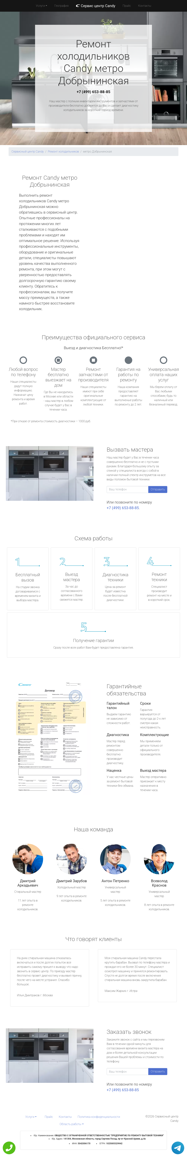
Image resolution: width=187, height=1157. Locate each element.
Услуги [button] (40, 5)
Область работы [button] (70, 1124)
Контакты (144, 5)
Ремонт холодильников (63, 151)
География (61, 5)
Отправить (158, 489)
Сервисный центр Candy (28, 151)
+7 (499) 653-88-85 (93, 92)
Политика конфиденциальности (99, 1117)
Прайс (127, 5)
